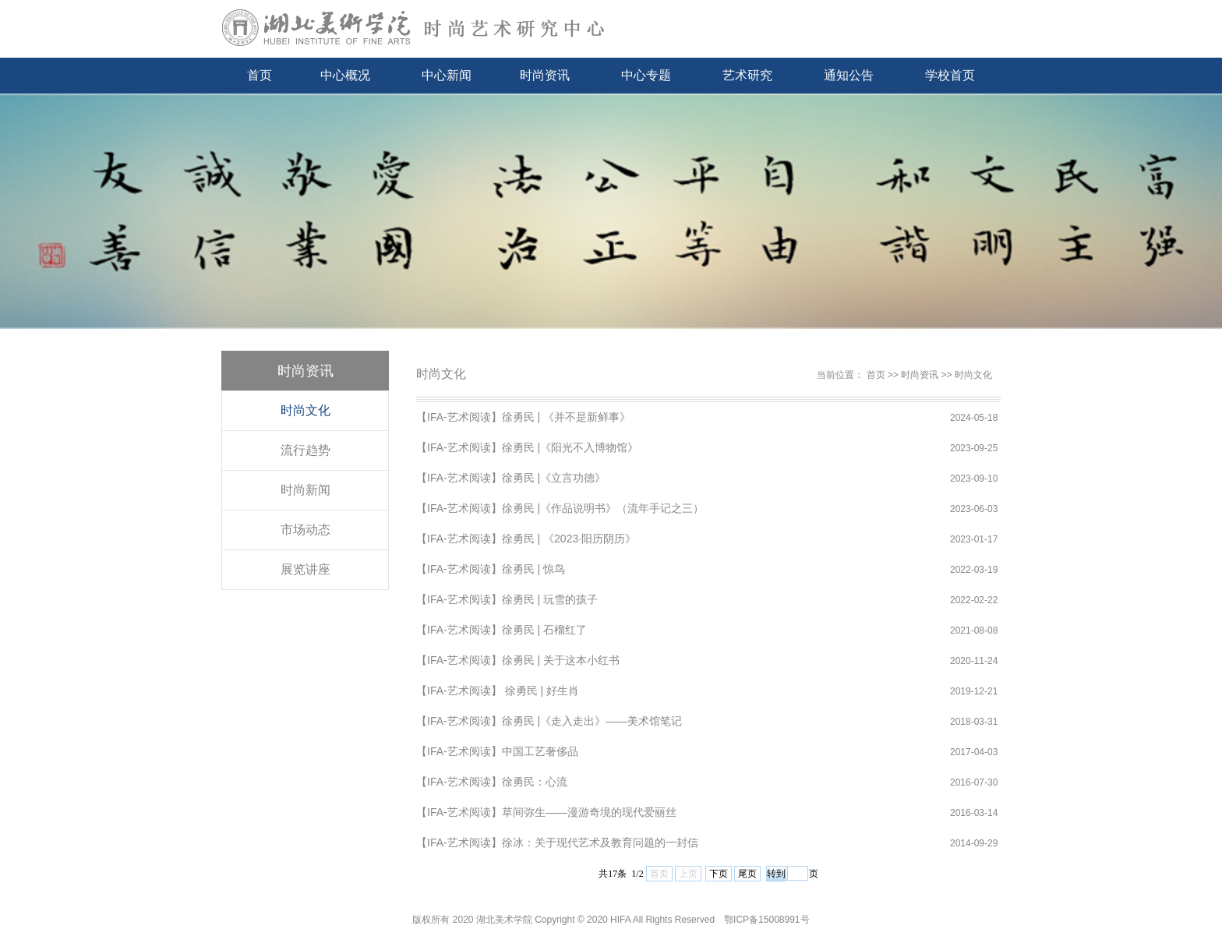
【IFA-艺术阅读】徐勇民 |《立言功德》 (511, 478)
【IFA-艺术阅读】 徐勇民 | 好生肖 (497, 690)
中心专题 (646, 75)
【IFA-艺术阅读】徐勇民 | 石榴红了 (501, 629)
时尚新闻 (305, 489)
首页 (259, 75)
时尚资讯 (545, 75)
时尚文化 (305, 410)
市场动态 (305, 529)
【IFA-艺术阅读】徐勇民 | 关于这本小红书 (518, 660)
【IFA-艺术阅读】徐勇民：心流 (491, 781)
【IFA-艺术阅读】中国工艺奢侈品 (497, 751)
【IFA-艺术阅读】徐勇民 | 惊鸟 (490, 569)
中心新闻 (446, 75)
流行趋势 (305, 450)
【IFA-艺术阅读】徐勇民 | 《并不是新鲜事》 (523, 417)
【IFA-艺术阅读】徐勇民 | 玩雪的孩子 (507, 599)
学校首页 (950, 75)
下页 (718, 873)
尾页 (747, 873)
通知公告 (849, 75)
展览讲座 (305, 569)
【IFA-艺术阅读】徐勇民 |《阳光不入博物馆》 (527, 447)
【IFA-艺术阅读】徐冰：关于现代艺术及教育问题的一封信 (557, 842)
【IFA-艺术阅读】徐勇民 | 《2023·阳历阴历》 (526, 538)
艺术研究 (747, 75)
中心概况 (345, 75)
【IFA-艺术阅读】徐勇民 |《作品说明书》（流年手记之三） (560, 508)
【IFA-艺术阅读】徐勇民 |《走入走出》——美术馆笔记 (549, 721)
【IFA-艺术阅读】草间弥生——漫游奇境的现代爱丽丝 (546, 812)
